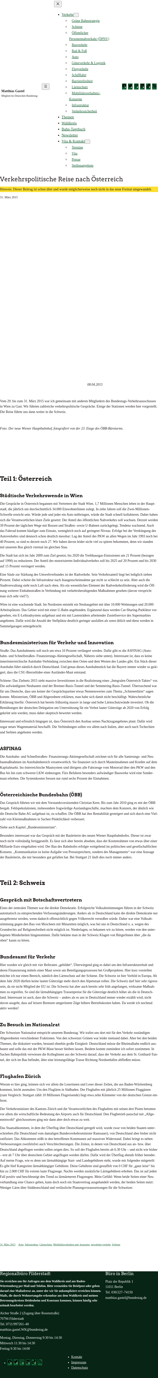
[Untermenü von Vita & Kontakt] (87, 142)
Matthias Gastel (12, 91)
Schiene (116, 1244)
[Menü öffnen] (45, 86)
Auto (21, 1244)
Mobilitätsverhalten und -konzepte (71, 1244)
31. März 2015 (7, 1244)
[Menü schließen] (58, 4)
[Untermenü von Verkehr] (76, 15)
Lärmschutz (45, 1244)
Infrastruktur (31, 1244)
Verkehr (68, 14)
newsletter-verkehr (100, 1244)
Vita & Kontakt (73, 141)
